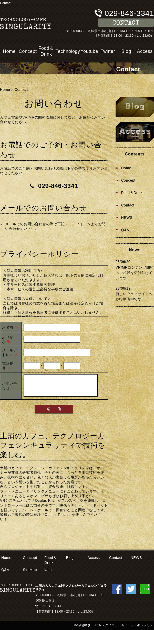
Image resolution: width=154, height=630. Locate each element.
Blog (126, 51)
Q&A (125, 230)
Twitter (107, 51)
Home (9, 51)
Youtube (89, 51)
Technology (67, 51)
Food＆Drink (46, 51)
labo (48, 570)
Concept (28, 51)
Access (144, 51)
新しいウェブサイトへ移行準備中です (134, 296)
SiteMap (30, 570)
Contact (21, 89)
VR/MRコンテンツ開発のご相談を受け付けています (135, 272)
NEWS (126, 217)
